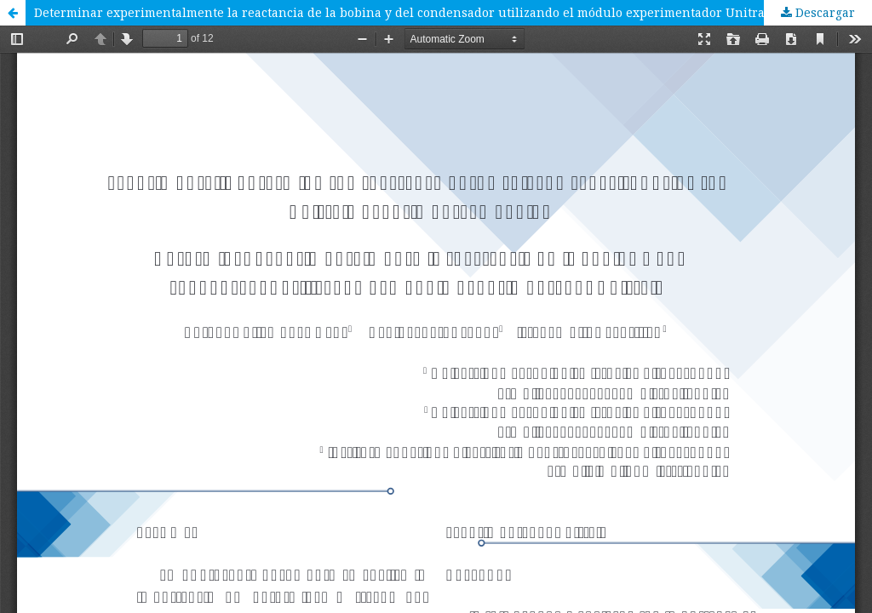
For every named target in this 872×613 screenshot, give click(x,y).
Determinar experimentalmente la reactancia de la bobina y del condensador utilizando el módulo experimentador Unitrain (405, 12)
